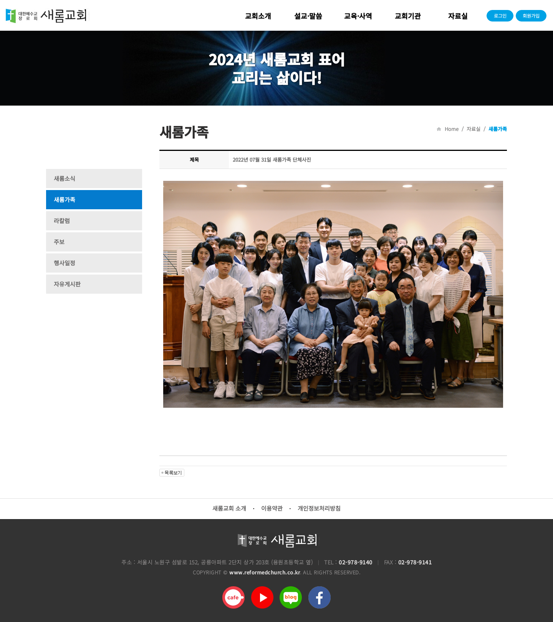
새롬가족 (64, 199)
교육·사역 (358, 16)
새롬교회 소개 (229, 508)
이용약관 (272, 508)
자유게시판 (67, 284)
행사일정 (64, 263)
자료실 (458, 16)
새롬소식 (64, 178)
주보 (59, 242)
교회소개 (258, 16)
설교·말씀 (308, 16)
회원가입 (531, 15)
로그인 (500, 15)
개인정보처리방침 (319, 508)
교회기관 (408, 16)
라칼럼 (62, 221)
